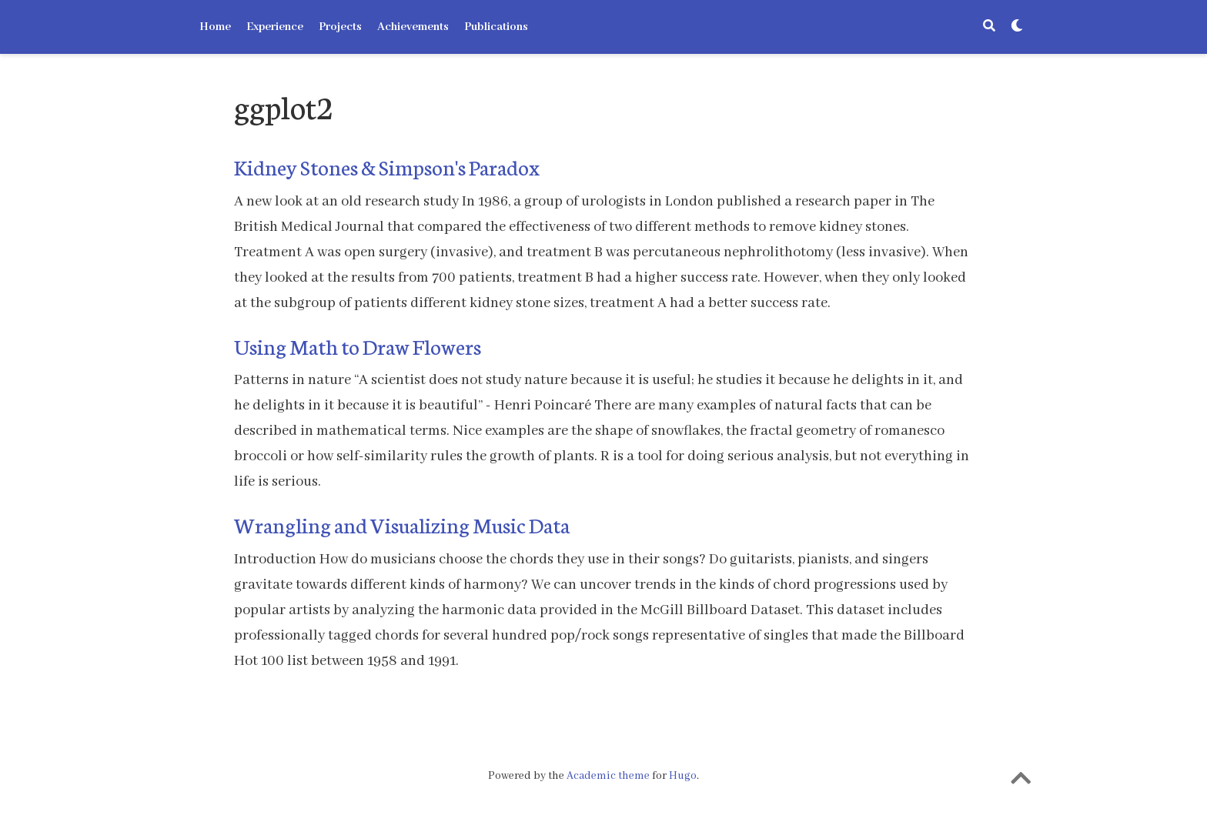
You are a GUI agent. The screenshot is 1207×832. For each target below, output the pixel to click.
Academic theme (608, 776)
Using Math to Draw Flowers (357, 345)
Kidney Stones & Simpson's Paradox (387, 166)
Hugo (683, 776)
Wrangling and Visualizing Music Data (402, 524)
